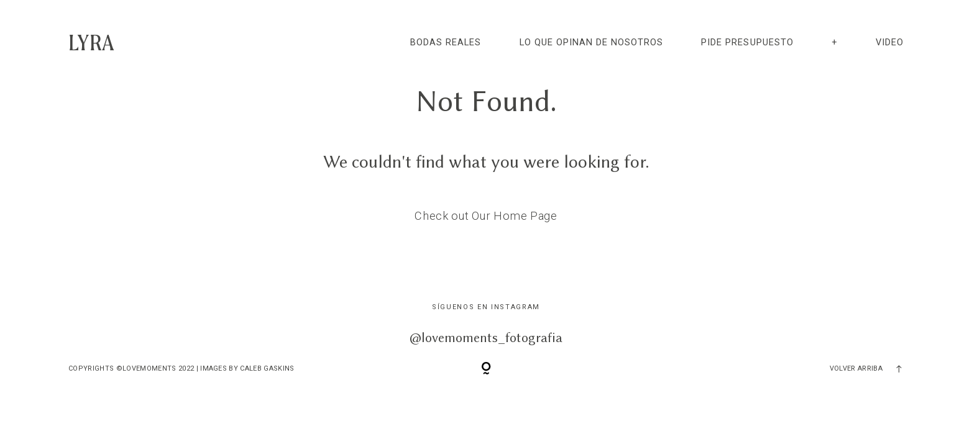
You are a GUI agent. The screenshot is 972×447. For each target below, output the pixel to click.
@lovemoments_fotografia (486, 337)
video (890, 42)
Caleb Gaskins (267, 368)
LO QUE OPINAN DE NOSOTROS (592, 42)
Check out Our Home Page (486, 215)
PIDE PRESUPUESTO (747, 42)
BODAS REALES (445, 42)
